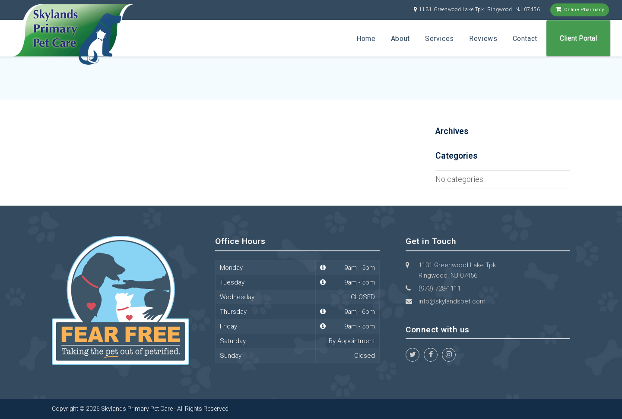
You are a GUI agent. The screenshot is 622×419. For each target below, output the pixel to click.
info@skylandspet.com (452, 301)
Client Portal (578, 38)
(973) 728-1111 (440, 288)
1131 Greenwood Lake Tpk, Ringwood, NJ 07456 (479, 9)
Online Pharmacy (584, 10)
